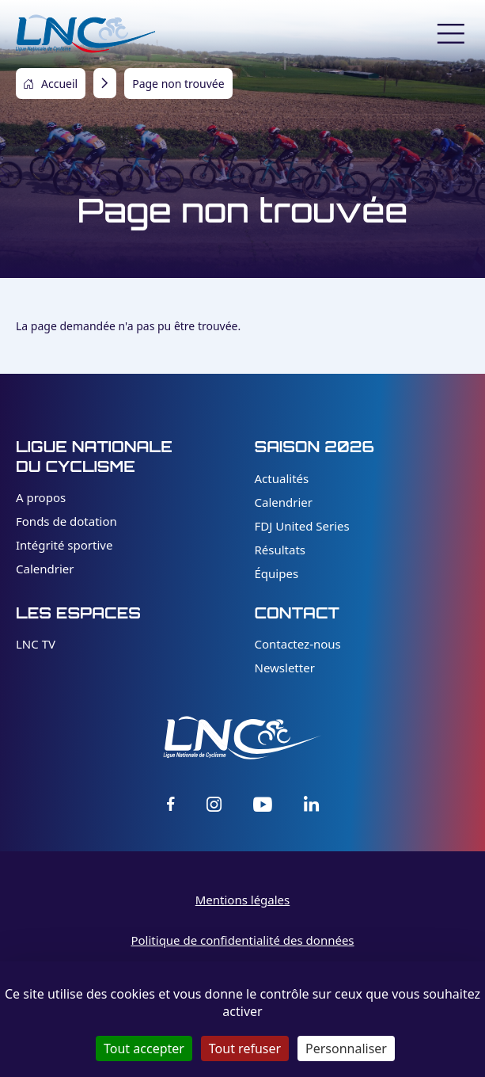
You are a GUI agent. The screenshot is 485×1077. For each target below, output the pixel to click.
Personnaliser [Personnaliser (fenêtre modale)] (346, 1048)
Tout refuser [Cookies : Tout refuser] (245, 1048)
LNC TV (35, 644)
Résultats (280, 550)
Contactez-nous (298, 644)
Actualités (282, 478)
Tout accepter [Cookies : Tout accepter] (144, 1048)
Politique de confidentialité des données (242, 940)
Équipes (277, 573)
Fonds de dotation (66, 521)
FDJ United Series (302, 526)
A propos (41, 497)
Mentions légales (242, 900)
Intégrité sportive (64, 545)
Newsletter (285, 668)
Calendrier (45, 569)
